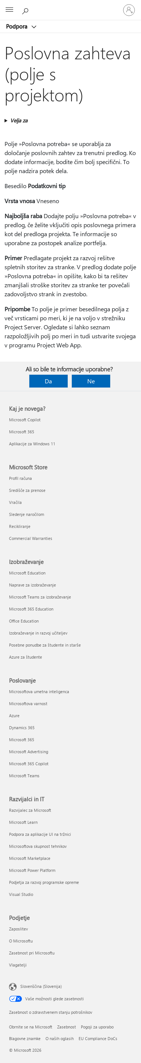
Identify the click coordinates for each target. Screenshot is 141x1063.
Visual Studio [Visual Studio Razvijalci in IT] (21, 894)
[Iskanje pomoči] (26, 10)
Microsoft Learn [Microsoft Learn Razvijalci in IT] (23, 822)
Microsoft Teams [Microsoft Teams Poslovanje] (24, 775)
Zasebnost (66, 1027)
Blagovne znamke (25, 1038)
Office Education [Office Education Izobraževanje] (24, 621)
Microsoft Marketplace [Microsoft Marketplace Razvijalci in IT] (29, 858)
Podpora (17, 26)
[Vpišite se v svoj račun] (129, 10)
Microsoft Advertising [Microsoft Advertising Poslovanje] (28, 751)
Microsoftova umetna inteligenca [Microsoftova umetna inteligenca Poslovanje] (39, 691)
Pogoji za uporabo (97, 1027)
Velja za (18, 120)
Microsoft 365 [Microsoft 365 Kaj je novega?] (21, 431)
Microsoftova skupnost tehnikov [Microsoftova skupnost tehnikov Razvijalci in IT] (38, 846)
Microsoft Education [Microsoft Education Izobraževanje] (27, 573)
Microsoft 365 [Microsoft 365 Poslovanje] (21, 739)
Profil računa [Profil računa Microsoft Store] (20, 478)
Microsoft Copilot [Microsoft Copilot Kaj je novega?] (25, 419)
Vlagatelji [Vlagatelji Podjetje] (18, 965)
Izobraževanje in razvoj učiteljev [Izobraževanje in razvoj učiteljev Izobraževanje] (38, 633)
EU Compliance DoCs (98, 1038)
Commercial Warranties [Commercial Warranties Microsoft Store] (30, 538)
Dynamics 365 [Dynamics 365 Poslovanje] (22, 727)
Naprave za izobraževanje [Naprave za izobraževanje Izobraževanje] (32, 585)
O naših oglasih (59, 1038)
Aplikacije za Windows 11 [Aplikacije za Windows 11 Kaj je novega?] (32, 443)
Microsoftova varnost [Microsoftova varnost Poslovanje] (28, 703)
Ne (91, 381)
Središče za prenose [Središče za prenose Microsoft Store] (27, 490)
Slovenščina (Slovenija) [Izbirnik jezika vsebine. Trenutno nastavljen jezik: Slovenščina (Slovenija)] (41, 986)
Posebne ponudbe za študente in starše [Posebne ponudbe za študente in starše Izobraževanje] (45, 645)
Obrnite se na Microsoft (30, 1027)
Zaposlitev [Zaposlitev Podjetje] (18, 929)
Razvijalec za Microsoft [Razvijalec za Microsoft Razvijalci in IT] (30, 810)
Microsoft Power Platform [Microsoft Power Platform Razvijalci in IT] (32, 870)
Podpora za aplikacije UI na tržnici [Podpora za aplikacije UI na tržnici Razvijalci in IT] (40, 834)
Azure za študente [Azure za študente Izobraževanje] (25, 657)
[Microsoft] (70, 5)
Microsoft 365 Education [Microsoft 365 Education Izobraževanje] (31, 609)
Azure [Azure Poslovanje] (14, 715)
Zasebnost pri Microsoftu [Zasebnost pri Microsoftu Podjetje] (32, 953)
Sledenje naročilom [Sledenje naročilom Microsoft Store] (26, 514)
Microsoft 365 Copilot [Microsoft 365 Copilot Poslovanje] (29, 763)
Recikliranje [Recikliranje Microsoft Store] (19, 526)
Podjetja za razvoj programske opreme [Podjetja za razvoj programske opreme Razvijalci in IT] (44, 882)
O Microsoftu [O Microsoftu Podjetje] (21, 941)
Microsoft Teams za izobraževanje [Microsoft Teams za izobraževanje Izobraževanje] (40, 597)
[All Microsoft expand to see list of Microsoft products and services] (9, 10)
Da (48, 381)
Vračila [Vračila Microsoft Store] (15, 502)
